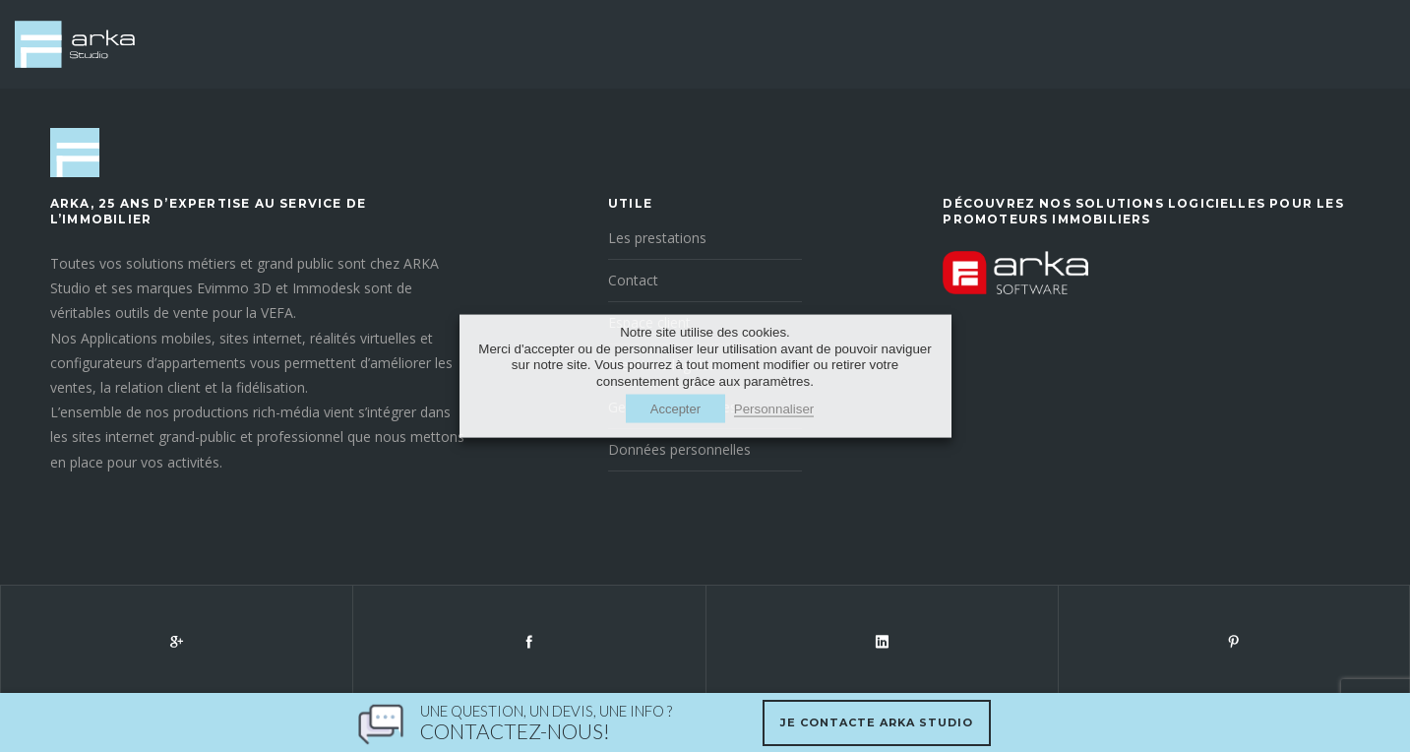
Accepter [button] (675, 408)
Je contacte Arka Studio (876, 722)
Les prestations (657, 237)
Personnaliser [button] (774, 408)
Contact (633, 280)
